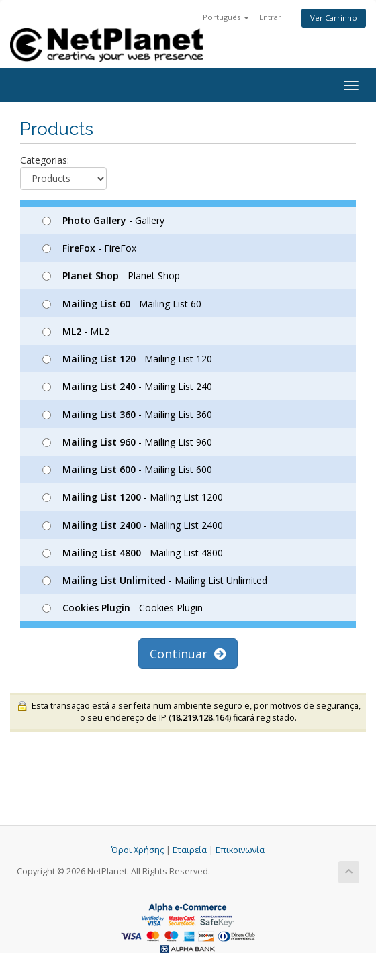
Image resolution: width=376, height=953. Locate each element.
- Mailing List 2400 (132, 525)
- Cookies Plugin (122, 607)
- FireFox (89, 248)
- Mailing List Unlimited (154, 580)
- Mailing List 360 (127, 414)
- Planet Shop (111, 275)
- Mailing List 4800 (132, 552)
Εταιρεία (190, 850)
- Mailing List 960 (127, 442)
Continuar (188, 654)
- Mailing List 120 (127, 358)
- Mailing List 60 (121, 303)
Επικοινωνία (240, 850)
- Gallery (103, 220)
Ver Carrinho (333, 18)
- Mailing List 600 (127, 469)
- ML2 (75, 331)
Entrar (270, 17)
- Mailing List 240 (127, 386)
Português (226, 17)
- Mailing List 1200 (132, 497)
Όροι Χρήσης (137, 850)
